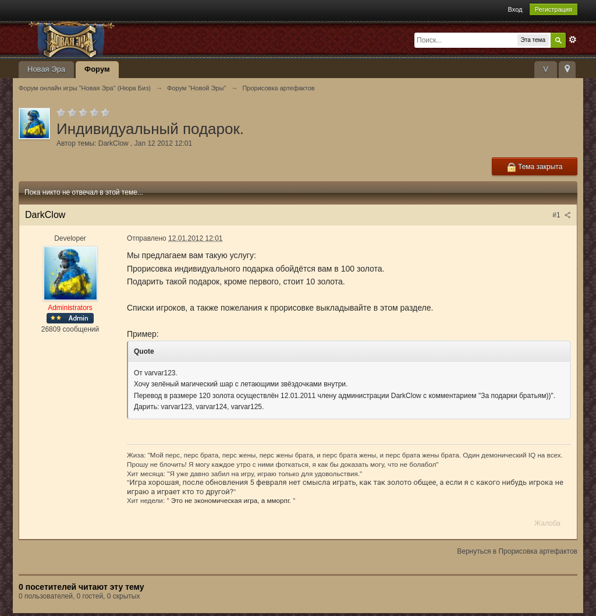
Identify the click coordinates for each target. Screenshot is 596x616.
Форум (96, 69)
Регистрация (553, 9)
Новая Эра (46, 69)
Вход (515, 9)
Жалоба (547, 523)
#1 (561, 215)
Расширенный (572, 39)
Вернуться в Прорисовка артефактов (517, 551)
